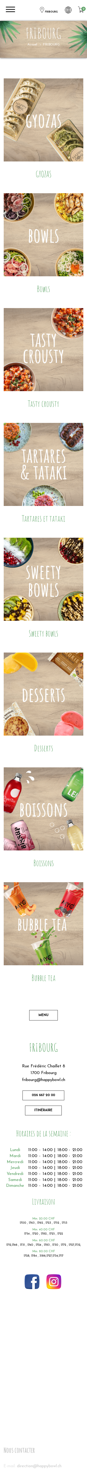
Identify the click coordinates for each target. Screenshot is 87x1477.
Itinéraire (43, 1110)
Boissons (43, 862)
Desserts (43, 748)
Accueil (32, 44)
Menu (43, 1015)
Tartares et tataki (43, 518)
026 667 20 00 (43, 1095)
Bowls (43, 288)
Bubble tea (43, 977)
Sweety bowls (43, 633)
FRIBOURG (48, 10)
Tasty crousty (43, 403)
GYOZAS (43, 173)
